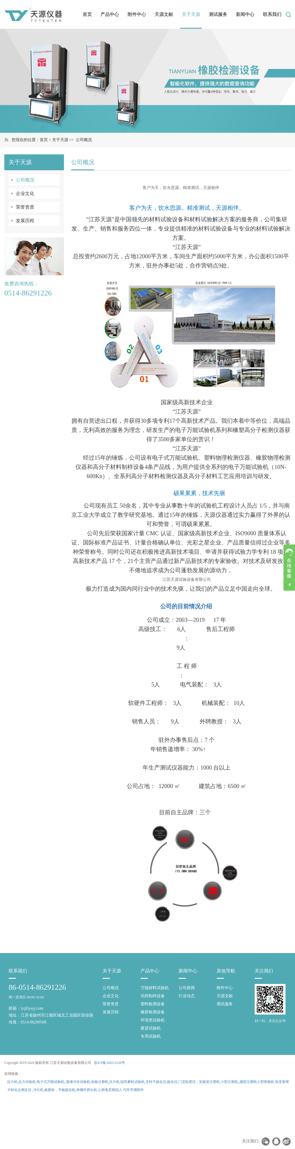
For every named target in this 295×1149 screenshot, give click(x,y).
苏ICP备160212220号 (109, 1063)
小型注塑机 (229, 1082)
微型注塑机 (248, 1082)
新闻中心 (245, 14)
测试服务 (218, 14)
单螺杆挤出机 (86, 1090)
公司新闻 (187, 988)
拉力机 (12, 1082)
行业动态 (187, 996)
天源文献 (164, 14)
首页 (87, 14)
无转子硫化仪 (155, 1082)
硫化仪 (172, 1082)
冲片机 (38, 1090)
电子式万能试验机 (50, 1082)
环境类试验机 (153, 1020)
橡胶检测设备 (153, 1012)
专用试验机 (151, 1036)
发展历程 (25, 220)
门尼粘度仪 (187, 1082)
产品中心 (110, 14)
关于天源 (191, 14)
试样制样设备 (153, 996)
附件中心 (137, 14)
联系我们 (272, 14)
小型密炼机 (265, 1082)
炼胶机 (49, 1090)
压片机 (114, 1082)
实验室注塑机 (209, 1082)
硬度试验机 (151, 1028)
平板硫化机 (66, 1090)
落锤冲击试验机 (78, 1082)
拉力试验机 (27, 1082)
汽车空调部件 (133, 1090)
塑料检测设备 (153, 1004)
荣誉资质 (25, 207)
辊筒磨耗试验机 (132, 1082)
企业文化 (25, 193)
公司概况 (84, 140)
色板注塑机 (99, 1082)
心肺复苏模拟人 (110, 1090)
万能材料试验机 (155, 988)
